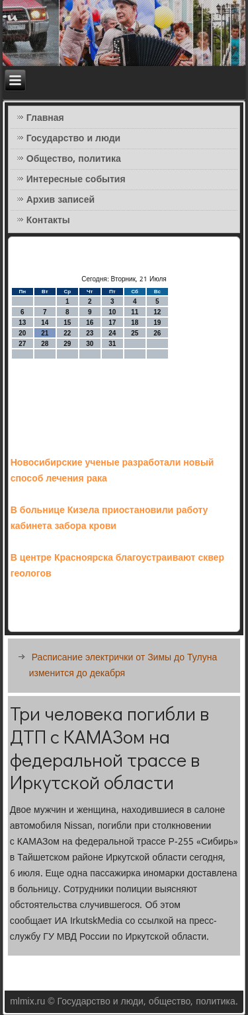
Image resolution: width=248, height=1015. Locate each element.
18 (134, 322)
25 (134, 333)
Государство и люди (73, 139)
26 (157, 333)
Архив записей (60, 200)
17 (112, 322)
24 (112, 333)
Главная (45, 118)
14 (44, 322)
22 (67, 333)
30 (89, 343)
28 (44, 343)
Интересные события (76, 180)
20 (22, 333)
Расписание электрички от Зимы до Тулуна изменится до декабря (123, 666)
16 (89, 322)
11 (134, 312)
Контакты (48, 220)
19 (157, 322)
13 (22, 322)
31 (112, 343)
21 (44, 333)
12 (157, 312)
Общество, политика (73, 159)
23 (89, 333)
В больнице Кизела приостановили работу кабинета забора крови (109, 518)
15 (67, 322)
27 (22, 343)
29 (67, 343)
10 (112, 312)
